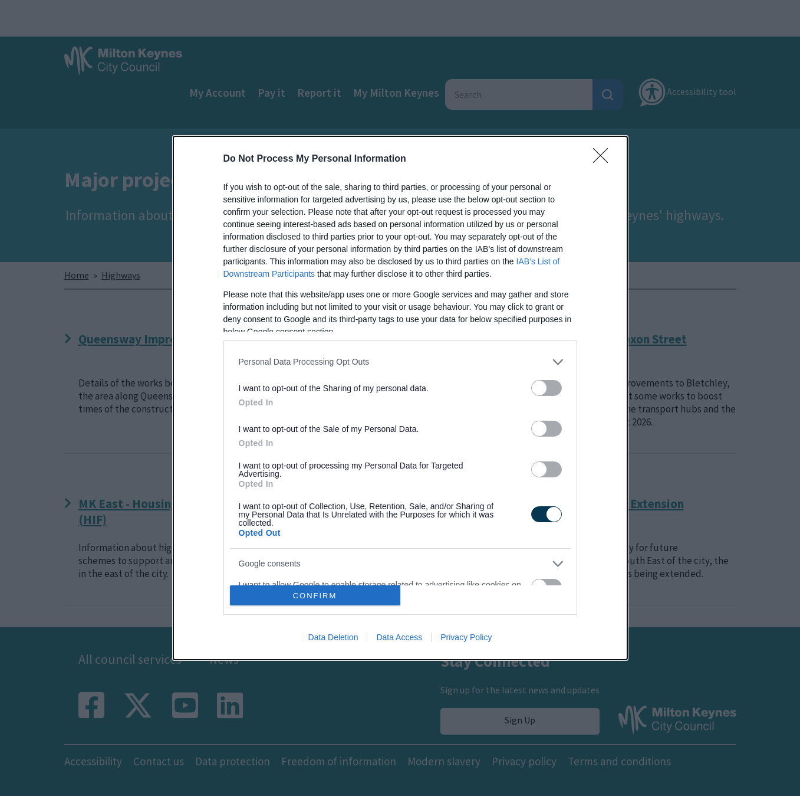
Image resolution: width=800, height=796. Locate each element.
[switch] (546, 388)
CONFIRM (315, 595)
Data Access (399, 637)
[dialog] (400, 398)
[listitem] (400, 362)
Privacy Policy (466, 637)
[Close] (604, 159)
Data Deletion (333, 637)
